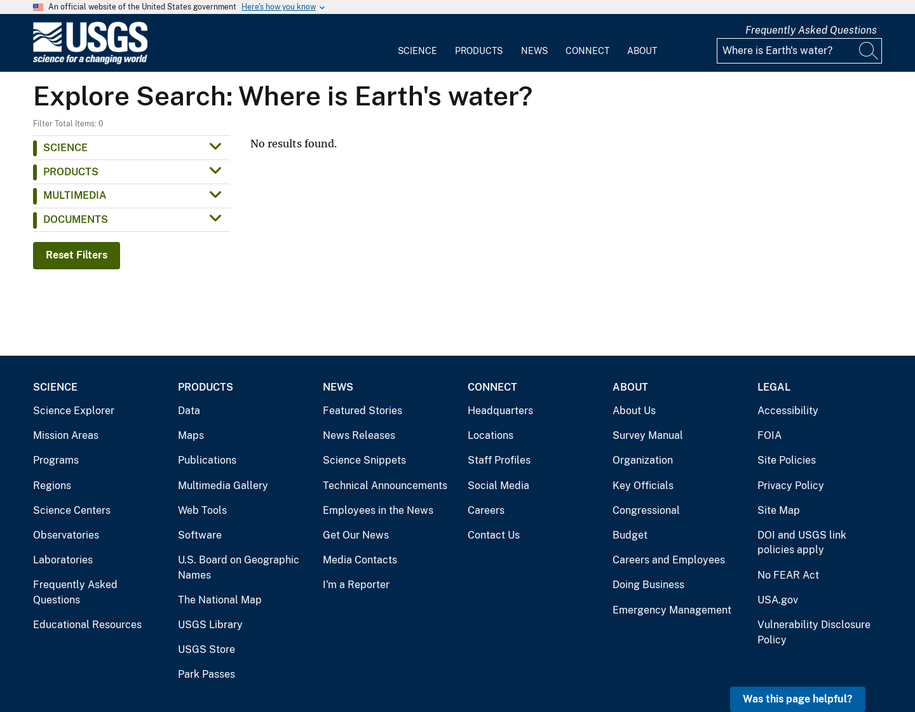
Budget (630, 535)
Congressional (646, 510)
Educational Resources (87, 625)
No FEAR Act (788, 575)
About (642, 51)
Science (417, 51)
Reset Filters (76, 255)
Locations (490, 435)
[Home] (90, 61)
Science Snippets (364, 460)
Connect (587, 51)
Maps (191, 435)
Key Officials (643, 486)
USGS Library (210, 625)
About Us (634, 411)
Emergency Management (672, 610)
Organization (643, 460)
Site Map (778, 510)
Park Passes (206, 674)
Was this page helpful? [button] (798, 699)
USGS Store (206, 649)
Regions (52, 486)
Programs (56, 460)
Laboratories (63, 560)
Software (200, 535)
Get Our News (356, 535)
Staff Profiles (499, 460)
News (534, 51)
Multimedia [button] (75, 195)
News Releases (359, 435)
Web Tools (202, 510)
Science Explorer (73, 411)
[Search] (869, 51)
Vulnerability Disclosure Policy (814, 632)
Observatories (66, 535)
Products (479, 51)
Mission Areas (65, 435)
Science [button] (65, 148)
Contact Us (494, 535)
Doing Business (648, 585)
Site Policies (786, 460)
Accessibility (787, 411)
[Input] (799, 51)
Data (189, 411)
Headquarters (500, 411)
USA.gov (777, 600)
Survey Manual (648, 435)
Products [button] (70, 172)
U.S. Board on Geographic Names (238, 567)
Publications (207, 460)
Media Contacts (360, 560)
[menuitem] (417, 43)
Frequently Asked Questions (811, 30)
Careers (486, 510)
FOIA (769, 435)
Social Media (498, 486)
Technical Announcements (385, 486)
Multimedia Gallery (223, 486)
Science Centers (72, 510)
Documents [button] (75, 219)
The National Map (220, 600)
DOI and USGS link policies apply (801, 542)
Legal (773, 387)
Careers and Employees (669, 560)
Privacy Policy (790, 486)
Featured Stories (362, 411)
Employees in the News (378, 510)
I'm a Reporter (356, 585)
